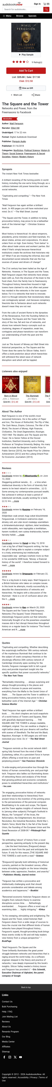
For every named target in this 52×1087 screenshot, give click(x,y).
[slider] (20, 62)
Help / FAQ (7, 1011)
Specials (32, 16)
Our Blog (6, 1036)
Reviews (6, 1021)
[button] (8, 16)
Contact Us (7, 1001)
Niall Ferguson (16, 123)
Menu (7, 15)
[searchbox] (23, 9)
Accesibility (23, 1077)
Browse (19, 16)
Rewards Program (10, 1031)
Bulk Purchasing (9, 1006)
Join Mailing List (10, 1016)
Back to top (26, 987)
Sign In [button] (37, 4)
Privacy (33, 1077)
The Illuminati (32, 396)
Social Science (16, 153)
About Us (6, 1026)
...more (15, 501)
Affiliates (6, 1046)
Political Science (32, 150)
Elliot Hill (15, 128)
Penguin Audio (19, 141)
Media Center (8, 1041)
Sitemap (6, 1051)
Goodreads (7, 476)
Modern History (26, 156)
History (15, 156)
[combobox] (26, 9)
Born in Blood (10, 396)
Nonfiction (18, 150)
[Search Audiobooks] (46, 9)
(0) (46, 4)
